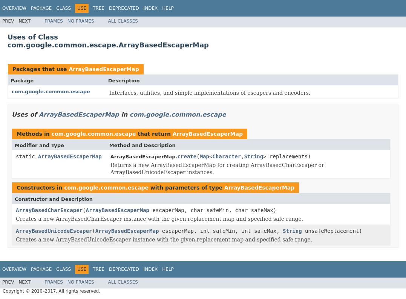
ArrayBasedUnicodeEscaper (54, 231)
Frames (53, 21)
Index (151, 8)
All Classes (123, 21)
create (187, 156)
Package (41, 8)
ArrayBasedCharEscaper (49, 210)
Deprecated (124, 8)
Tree (98, 8)
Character (226, 156)
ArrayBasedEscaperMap (104, 69)
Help (168, 8)
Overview (14, 8)
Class (63, 8)
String (254, 156)
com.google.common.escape (51, 91)
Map (204, 156)
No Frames (80, 21)
